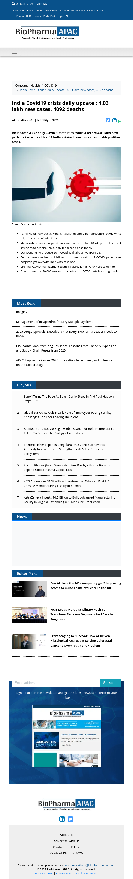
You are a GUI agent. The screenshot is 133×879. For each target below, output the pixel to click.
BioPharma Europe (47, 10)
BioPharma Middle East (72, 10)
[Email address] (56, 683)
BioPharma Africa (96, 10)
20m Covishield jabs (67, 252)
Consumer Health (27, 85)
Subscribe (110, 683)
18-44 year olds (102, 243)
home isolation (81, 257)
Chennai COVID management (40, 267)
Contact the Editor (66, 847)
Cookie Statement (87, 873)
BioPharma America (24, 10)
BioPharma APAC (22, 16)
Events (37, 16)
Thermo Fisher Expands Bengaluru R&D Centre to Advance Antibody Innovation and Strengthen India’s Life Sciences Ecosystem (65, 449)
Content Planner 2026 (66, 853)
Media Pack (49, 16)
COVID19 (50, 85)
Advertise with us (66, 841)
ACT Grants (89, 271)
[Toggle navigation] (15, 52)
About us (66, 834)
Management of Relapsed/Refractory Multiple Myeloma (54, 322)
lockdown (111, 234)
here (99, 267)
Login (60, 16)
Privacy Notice (64, 873)
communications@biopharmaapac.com (89, 865)
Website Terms (43, 873)
